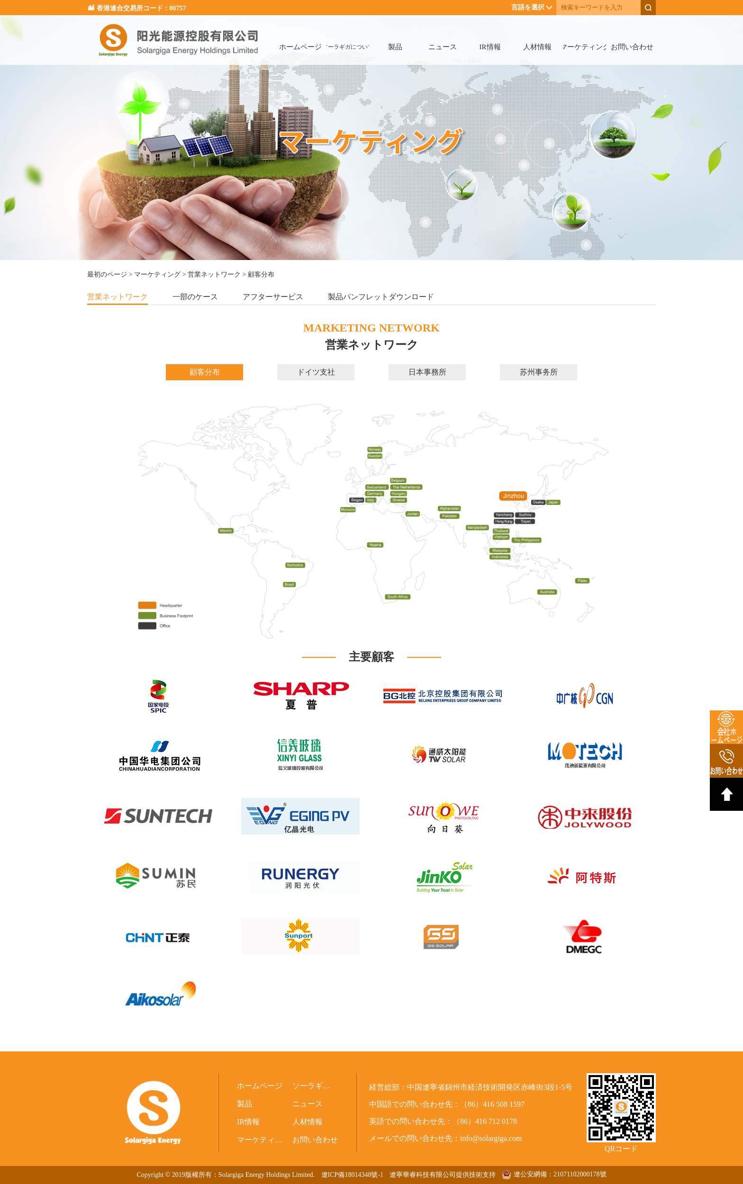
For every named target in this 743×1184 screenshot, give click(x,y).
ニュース (442, 47)
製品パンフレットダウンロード (381, 297)
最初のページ (107, 274)
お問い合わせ (632, 47)
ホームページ (300, 47)
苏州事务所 (539, 372)
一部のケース (195, 297)
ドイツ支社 (316, 372)
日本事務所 (427, 372)
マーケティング (584, 47)
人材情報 (537, 47)
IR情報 (490, 47)
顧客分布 (205, 372)
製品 (395, 47)
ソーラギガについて (347, 47)
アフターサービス (273, 297)
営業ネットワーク (214, 274)
